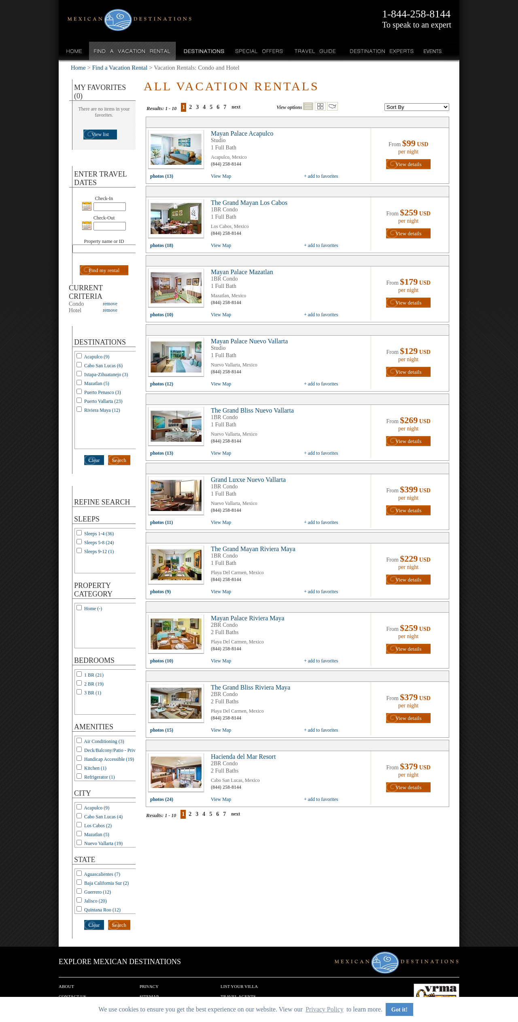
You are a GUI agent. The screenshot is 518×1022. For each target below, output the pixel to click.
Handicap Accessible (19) (109, 759)
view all (178, 151)
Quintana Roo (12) (102, 910)
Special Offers (259, 51)
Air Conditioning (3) (104, 741)
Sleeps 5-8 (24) (99, 542)
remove (110, 304)
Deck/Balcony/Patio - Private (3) (116, 750)
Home (74, 51)
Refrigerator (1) (99, 777)
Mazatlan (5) (96, 383)
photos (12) (161, 384)
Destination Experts (380, 51)
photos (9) (160, 591)
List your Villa (239, 986)
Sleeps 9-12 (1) (99, 551)
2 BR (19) (94, 684)
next (235, 107)
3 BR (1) (92, 693)
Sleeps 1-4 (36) (99, 534)
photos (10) (161, 314)
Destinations (203, 51)
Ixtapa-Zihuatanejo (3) (106, 374)
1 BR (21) (94, 675)
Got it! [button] (399, 1009)
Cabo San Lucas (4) (103, 817)
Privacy (149, 986)
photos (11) (161, 522)
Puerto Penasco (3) (102, 392)
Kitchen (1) (95, 768)
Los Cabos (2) (98, 825)
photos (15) (161, 730)
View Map (221, 176)
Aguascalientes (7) (102, 874)
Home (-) (93, 608)
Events (432, 51)
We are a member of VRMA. (436, 996)
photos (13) (161, 176)
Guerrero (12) (97, 892)
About (66, 986)
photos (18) (161, 245)
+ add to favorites (321, 176)
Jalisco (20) (95, 901)
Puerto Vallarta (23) (103, 401)
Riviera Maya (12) (102, 410)
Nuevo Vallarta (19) (103, 843)
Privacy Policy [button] (325, 1009)
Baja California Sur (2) (106, 883)
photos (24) (161, 799)
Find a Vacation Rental (132, 51)
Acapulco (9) (96, 357)
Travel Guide (315, 51)
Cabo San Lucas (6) (103, 365)
